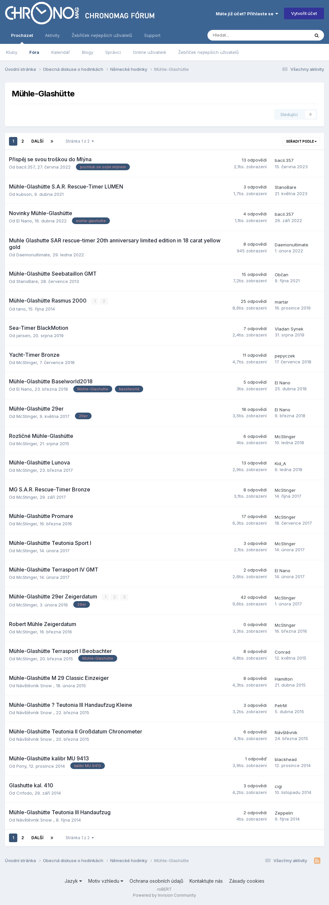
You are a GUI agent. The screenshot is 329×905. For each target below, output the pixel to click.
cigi (278, 786)
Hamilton (284, 679)
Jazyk (73, 881)
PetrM (281, 705)
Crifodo (24, 793)
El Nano (24, 220)
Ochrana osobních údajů (156, 881)
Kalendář (60, 52)
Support (152, 35)
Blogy (87, 52)
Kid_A (280, 463)
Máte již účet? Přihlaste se (247, 13)
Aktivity (52, 35)
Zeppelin (284, 813)
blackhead (286, 759)
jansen (23, 335)
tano (21, 309)
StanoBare (285, 187)
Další (37, 141)
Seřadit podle (301, 141)
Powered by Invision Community (164, 895)
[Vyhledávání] (240, 35)
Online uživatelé (149, 52)
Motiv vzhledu (105, 881)
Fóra (34, 52)
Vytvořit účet (304, 13)
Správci (113, 52)
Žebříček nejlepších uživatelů (208, 52)
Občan (281, 274)
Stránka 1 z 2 (80, 141)
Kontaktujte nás (206, 881)
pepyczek (285, 355)
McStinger (26, 362)
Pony (21, 766)
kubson (24, 194)
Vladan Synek (289, 328)
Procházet (22, 38)
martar (281, 302)
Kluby (11, 52)
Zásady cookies (246, 881)
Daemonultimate (33, 254)
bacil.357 (25, 167)
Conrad (282, 652)
